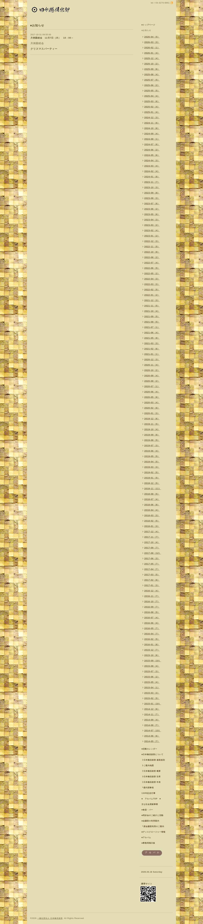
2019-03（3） (152, 467)
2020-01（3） (152, 413)
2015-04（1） (152, 687)
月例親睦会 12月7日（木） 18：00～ (52, 38)
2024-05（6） (152, 155)
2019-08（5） (152, 440)
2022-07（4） (152, 262)
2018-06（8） (152, 504)
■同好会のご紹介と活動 (152, 815)
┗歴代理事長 (147, 788)
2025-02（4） (152, 106)
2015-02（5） (152, 698)
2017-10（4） (152, 542)
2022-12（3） (152, 241)
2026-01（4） (152, 53)
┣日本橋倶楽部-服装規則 (153, 760)
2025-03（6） (152, 101)
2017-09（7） (152, 547)
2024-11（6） (152, 123)
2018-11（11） (152, 488)
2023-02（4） (152, 230)
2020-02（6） (152, 408)
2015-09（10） (152, 660)
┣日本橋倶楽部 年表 (151, 782)
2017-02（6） (152, 580)
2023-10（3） (152, 187)
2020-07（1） (152, 386)
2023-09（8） (152, 193)
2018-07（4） (152, 499)
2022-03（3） (152, 284)
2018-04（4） (152, 510)
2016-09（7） (152, 607)
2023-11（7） (152, 182)
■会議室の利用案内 (150, 821)
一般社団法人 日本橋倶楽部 (50, 918)
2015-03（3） (152, 693)
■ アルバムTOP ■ (151, 799)
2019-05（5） (152, 456)
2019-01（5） (152, 478)
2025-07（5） (152, 80)
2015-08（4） (152, 666)
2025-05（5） (152, 90)
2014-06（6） (152, 736)
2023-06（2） (152, 209)
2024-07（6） (152, 144)
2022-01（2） (152, 295)
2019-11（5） (152, 424)
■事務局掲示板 (148, 843)
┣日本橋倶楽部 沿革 (151, 776)
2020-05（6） (152, 397)
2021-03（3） (152, 343)
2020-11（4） (152, 365)
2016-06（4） (152, 623)
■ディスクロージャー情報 (153, 832)
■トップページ (148, 25)
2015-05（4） (152, 682)
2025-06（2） (152, 85)
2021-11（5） (152, 305)
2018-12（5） (152, 483)
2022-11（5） (152, 246)
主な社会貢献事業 (149, 804)
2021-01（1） (152, 354)
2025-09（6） (152, 69)
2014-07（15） (152, 730)
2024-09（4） (152, 133)
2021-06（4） (152, 332)
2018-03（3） (152, 515)
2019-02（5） (152, 472)
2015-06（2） (152, 677)
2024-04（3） (152, 160)
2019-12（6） (152, 418)
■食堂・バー (147, 810)
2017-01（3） (152, 585)
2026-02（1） (152, 47)
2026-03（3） (152, 42)
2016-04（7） (152, 634)
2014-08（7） (152, 725)
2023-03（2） (152, 225)
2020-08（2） (152, 381)
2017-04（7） (152, 569)
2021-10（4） (152, 311)
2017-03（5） (152, 574)
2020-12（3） (152, 359)
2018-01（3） (152, 526)
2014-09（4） (152, 720)
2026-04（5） (152, 37)
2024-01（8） (152, 176)
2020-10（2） (152, 370)
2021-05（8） (152, 338)
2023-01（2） (152, 236)
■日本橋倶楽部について (152, 754)
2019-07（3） (152, 445)
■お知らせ (146, 30)
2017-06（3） (152, 558)
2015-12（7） (152, 650)
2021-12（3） (152, 300)
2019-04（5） (152, 461)
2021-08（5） (152, 322)
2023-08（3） (152, 198)
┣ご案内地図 (147, 765)
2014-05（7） (152, 741)
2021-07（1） (152, 327)
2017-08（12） (152, 553)
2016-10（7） (152, 601)
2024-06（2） (152, 150)
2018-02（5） (152, 521)
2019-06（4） (152, 451)
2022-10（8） (152, 252)
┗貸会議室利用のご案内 (152, 826)
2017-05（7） (152, 564)
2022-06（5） (152, 268)
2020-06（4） (152, 392)
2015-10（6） (152, 655)
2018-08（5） (152, 494)
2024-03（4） (152, 166)
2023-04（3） (152, 219)
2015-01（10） (152, 703)
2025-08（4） (152, 74)
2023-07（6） (152, 203)
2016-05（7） (152, 628)
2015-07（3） (152, 671)
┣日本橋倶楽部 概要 (151, 771)
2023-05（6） (152, 214)
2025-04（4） (152, 96)
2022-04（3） (152, 279)
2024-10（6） (152, 128)
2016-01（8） (152, 644)
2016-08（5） (152, 612)
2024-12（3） (152, 117)
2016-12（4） (152, 590)
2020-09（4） (152, 375)
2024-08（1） (152, 139)
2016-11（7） (152, 596)
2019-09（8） (152, 435)
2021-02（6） (152, 348)
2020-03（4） (152, 402)
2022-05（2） (152, 273)
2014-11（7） (152, 714)
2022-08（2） (152, 257)
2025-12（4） (152, 58)
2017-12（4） (152, 531)
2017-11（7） (152, 537)
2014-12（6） (152, 709)
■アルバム (146, 837)
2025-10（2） (152, 63)
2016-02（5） (152, 639)
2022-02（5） (152, 289)
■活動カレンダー (149, 749)
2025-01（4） (152, 112)
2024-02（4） (152, 171)
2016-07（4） (152, 617)
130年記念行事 (148, 793)
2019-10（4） (152, 429)
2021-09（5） (152, 316)
